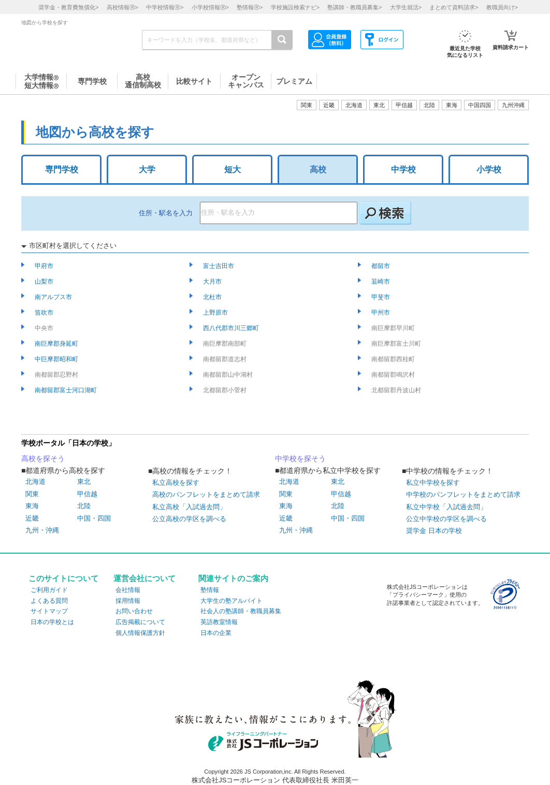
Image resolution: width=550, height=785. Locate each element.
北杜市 (213, 297)
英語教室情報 (219, 622)
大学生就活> (406, 7)
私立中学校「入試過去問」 (446, 507)
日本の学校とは (52, 622)
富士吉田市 (219, 266)
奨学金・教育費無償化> (68, 7)
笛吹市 (45, 312)
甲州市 (381, 312)
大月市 (213, 281)
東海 (32, 506)
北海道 (354, 105)
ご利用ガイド (49, 590)
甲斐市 (381, 297)
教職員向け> (502, 7)
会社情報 (127, 590)
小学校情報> (210, 7)
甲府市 (45, 266)
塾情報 (209, 590)
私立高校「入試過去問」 (189, 507)
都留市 (381, 266)
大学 (147, 169)
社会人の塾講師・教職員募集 (240, 611)
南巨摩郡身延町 (57, 343)
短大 (232, 169)
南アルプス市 (54, 297)
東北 (84, 481)
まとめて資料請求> (453, 7)
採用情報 (127, 600)
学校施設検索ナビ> (295, 7)
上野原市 (216, 312)
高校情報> (122, 7)
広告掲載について (140, 622)
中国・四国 (94, 518)
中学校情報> (164, 7)
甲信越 (87, 494)
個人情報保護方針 (140, 632)
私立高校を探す (175, 482)
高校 (318, 169)
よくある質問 (49, 600)
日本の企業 (215, 632)
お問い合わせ (134, 611)
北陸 (84, 506)
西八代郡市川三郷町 (231, 328)
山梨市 (45, 281)
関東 (32, 494)
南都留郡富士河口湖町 (66, 390)
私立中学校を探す (433, 482)
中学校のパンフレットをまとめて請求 (463, 494)
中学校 (403, 169)
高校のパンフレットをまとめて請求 (206, 494)
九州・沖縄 (42, 530)
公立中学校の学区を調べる (446, 519)
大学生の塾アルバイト (231, 600)
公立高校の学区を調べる (189, 519)
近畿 (32, 518)
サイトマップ (49, 611)
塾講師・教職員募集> (354, 7)
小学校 (488, 169)
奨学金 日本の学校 (434, 531)
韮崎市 (381, 281)
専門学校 (61, 169)
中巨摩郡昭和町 (57, 359)
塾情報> (250, 7)
